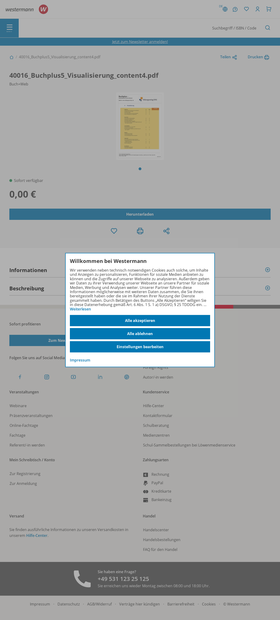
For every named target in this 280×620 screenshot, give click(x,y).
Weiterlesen (80, 309)
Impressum (80, 360)
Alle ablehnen (140, 333)
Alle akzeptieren (140, 320)
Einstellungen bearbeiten (140, 346)
